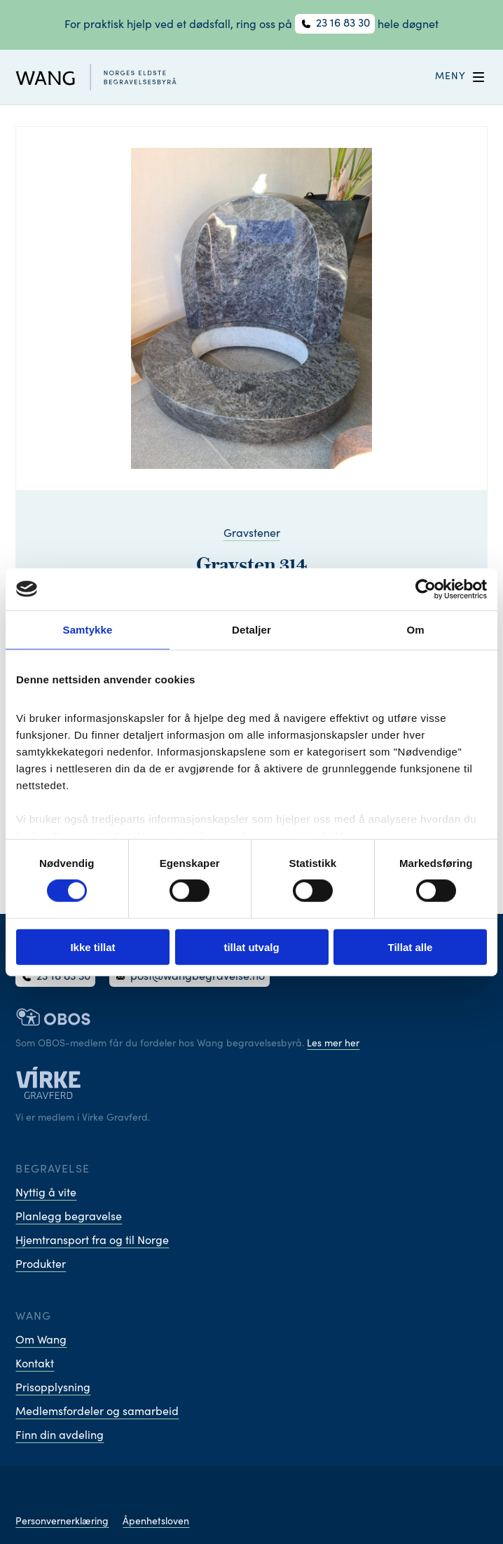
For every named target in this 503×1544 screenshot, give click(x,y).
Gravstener (251, 534)
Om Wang (41, 1340)
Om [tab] (415, 629)
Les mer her (333, 1044)
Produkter (40, 1265)
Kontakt (34, 1364)
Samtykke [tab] (88, 629)
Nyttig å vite (45, 1193)
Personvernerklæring (62, 1522)
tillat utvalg (251, 947)
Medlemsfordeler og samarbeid (97, 1412)
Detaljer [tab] (251, 629)
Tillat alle (410, 947)
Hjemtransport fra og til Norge (92, 1241)
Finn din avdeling (59, 1436)
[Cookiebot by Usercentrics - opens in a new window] (425, 588)
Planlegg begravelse (68, 1217)
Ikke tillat (92, 947)
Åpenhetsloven (156, 1522)
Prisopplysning (52, 1388)
